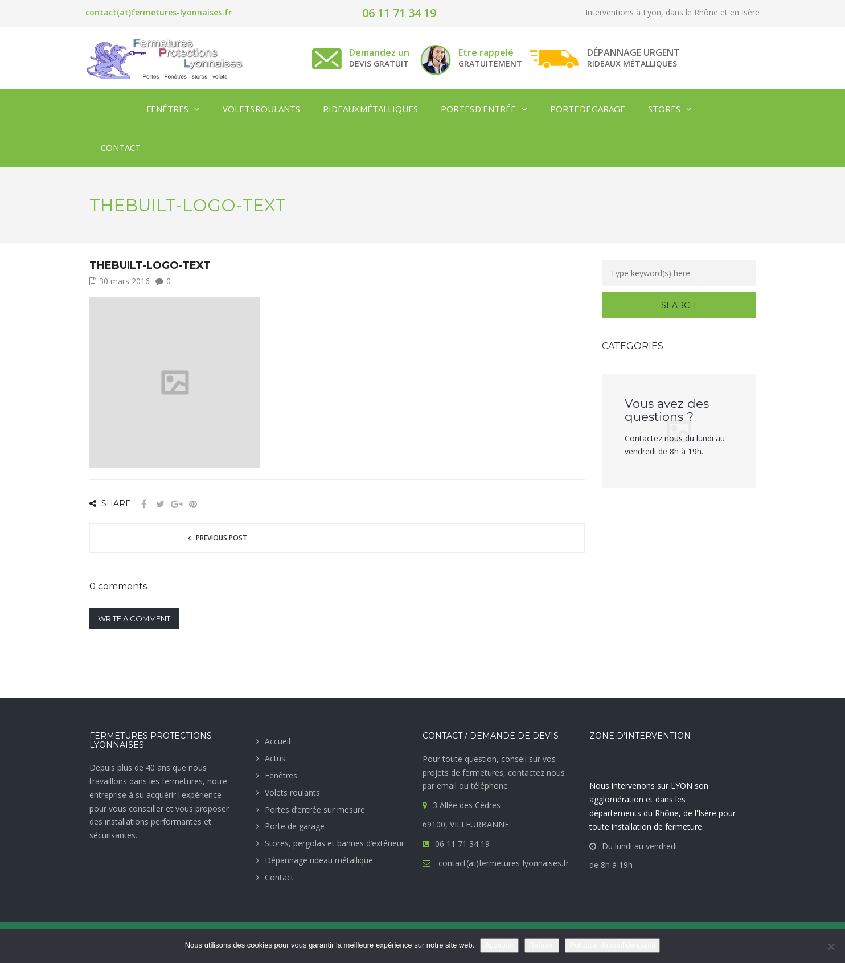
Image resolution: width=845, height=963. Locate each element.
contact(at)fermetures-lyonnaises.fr (158, 12)
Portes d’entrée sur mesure (315, 809)
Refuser (542, 945)
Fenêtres (281, 775)
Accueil (277, 741)
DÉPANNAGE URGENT (633, 52)
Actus (275, 758)
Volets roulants (292, 792)
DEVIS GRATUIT (379, 63)
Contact (279, 877)
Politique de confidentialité (612, 945)
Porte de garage (295, 826)
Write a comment (134, 618)
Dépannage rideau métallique (319, 860)
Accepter (499, 945)
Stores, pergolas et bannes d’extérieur (334, 843)
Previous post (221, 538)
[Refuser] (830, 946)
